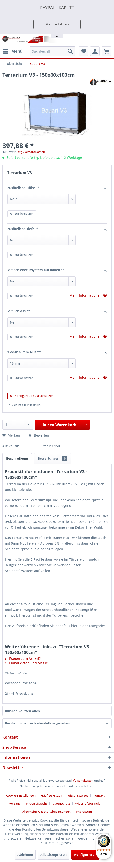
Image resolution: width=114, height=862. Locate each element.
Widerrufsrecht (36, 803)
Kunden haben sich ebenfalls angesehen (37, 723)
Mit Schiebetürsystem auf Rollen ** (57, 270)
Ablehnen (25, 854)
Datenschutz (61, 803)
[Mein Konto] (95, 51)
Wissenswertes (77, 795)
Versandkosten (83, 780)
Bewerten (38, 435)
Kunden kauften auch (22, 711)
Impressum (84, 811)
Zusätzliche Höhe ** (57, 188)
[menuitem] (12, 51)
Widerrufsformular (88, 803)
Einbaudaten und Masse (26, 663)
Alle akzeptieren (53, 854)
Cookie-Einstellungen (21, 795)
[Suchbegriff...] (52, 51)
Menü (13, 50)
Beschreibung (17, 458)
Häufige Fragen (51, 795)
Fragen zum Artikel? (23, 658)
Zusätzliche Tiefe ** (57, 229)
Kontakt (99, 795)
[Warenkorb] (106, 51)
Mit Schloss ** (57, 311)
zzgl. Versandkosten (31, 152)
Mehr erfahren (57, 24)
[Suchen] (70, 51)
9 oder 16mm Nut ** (57, 352)
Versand (15, 803)
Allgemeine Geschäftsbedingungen (46, 811)
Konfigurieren (85, 854)
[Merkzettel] (83, 51)
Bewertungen (52, 458)
